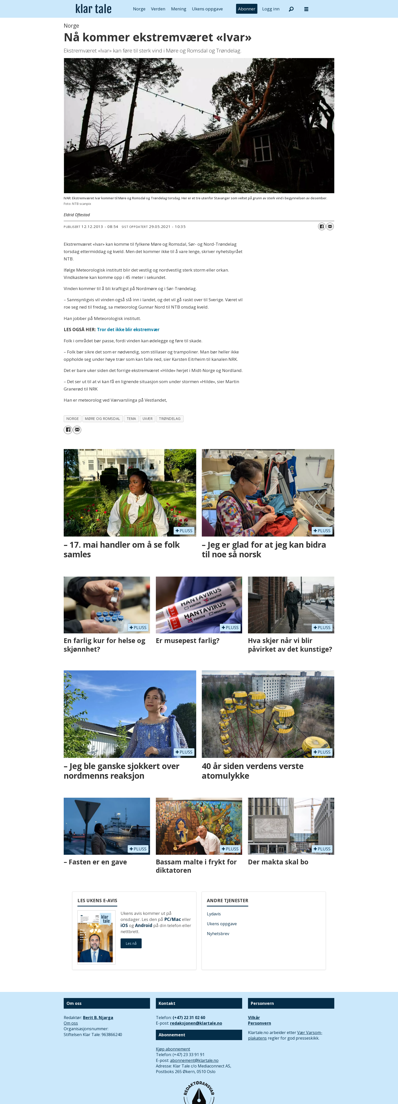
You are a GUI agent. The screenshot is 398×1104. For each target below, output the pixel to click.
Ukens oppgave (207, 9)
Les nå (131, 943)
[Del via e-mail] (330, 226)
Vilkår (254, 1017)
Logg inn (270, 9)
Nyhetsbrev (218, 933)
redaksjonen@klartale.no (196, 1023)
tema (131, 418)
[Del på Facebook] (322, 226)
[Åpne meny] (306, 9)
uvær (148, 418)
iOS (124, 925)
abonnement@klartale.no (194, 1060)
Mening (178, 9)
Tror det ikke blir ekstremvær (128, 329)
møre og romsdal (102, 418)
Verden (158, 9)
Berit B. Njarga (98, 1017)
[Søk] (291, 9)
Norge (139, 9)
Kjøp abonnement (173, 1049)
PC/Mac (172, 919)
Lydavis (214, 914)
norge (73, 418)
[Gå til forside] (93, 8)
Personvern (259, 1023)
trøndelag (170, 418)
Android (143, 925)
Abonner (246, 9)
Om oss (71, 1023)
